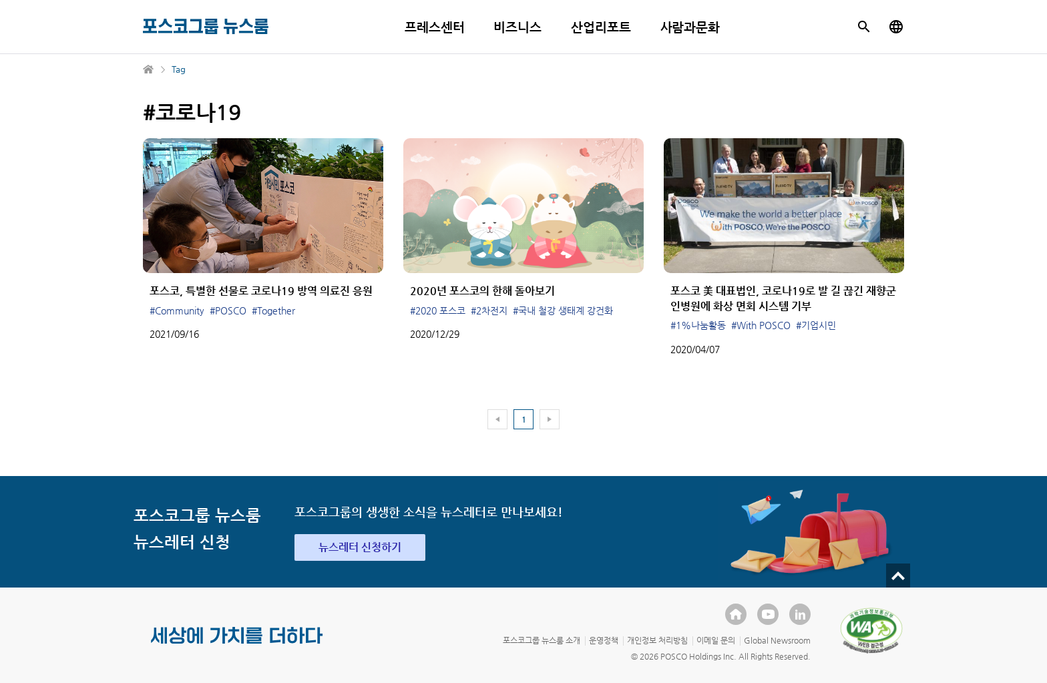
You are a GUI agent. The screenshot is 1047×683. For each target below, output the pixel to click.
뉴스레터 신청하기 (360, 547)
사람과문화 (690, 27)
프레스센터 (435, 27)
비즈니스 (517, 27)
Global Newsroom (777, 640)
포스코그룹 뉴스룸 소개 (541, 640)
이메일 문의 (715, 640)
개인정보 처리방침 (657, 640)
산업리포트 (601, 27)
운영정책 (603, 640)
